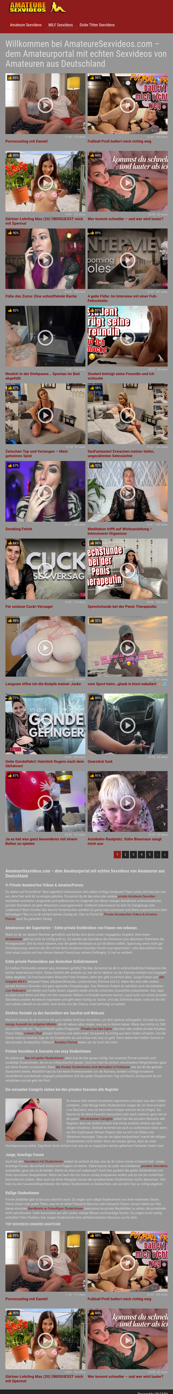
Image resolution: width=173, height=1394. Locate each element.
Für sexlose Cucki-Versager (29, 606)
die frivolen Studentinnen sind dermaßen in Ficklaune (93, 1067)
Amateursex (13, 939)
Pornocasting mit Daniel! (26, 141)
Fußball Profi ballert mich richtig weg (119, 141)
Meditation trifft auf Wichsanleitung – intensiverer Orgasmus (120, 531)
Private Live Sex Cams (96, 1029)
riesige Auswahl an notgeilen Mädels (31, 1024)
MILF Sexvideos (60, 25)
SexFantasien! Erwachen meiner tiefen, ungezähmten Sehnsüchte (121, 453)
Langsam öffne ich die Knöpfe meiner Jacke (43, 684)
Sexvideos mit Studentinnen (43, 1161)
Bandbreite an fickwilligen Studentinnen (55, 1208)
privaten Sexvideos (154, 1166)
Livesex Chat (33, 1033)
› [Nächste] (157, 854)
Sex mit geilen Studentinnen (44, 1058)
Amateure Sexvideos (26, 25)
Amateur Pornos (66, 1042)
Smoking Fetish (18, 529)
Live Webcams (15, 990)
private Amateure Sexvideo (136, 896)
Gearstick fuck (100, 761)
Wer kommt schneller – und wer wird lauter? (125, 219)
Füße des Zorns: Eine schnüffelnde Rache (41, 296)
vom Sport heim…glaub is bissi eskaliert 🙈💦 (127, 684)
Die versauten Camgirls (96, 1119)
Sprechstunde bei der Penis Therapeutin (122, 606)
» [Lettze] (165, 854)
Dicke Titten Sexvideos (97, 25)
